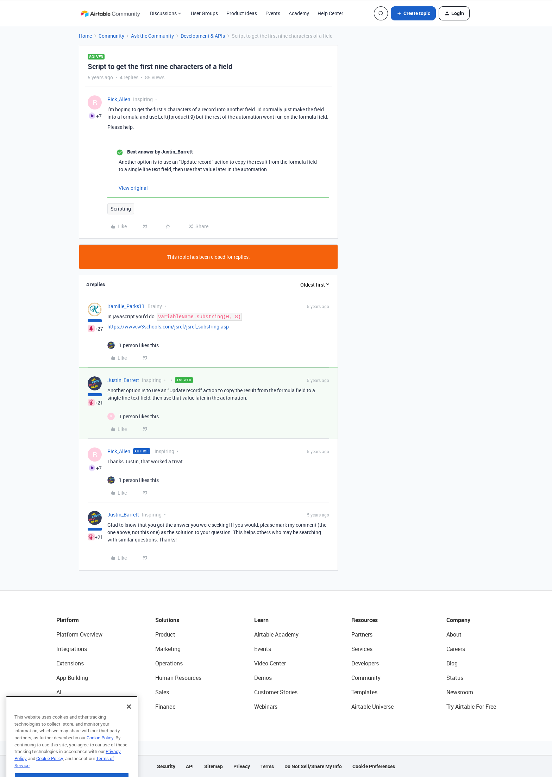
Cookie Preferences (373, 766)
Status (454, 678)
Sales (162, 692)
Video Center (270, 663)
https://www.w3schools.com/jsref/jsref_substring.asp (168, 326)
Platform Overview (79, 634)
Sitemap (213, 766)
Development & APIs (203, 35)
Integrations (71, 649)
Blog (452, 663)
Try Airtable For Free (471, 706)
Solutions (167, 620)
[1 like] (133, 345)
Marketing (168, 649)
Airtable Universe (372, 706)
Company (458, 620)
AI (59, 692)
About (454, 634)
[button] (413, 13)
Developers (365, 663)
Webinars (265, 706)
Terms (267, 766)
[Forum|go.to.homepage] (110, 13)
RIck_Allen (118, 99)
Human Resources (178, 678)
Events (272, 13)
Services (361, 649)
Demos (263, 678)
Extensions (70, 663)
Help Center (330, 13)
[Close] (129, 724)
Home (85, 35)
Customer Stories (275, 692)
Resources (364, 620)
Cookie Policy (100, 755)
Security (166, 766)
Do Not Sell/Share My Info (313, 766)
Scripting (121, 208)
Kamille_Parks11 (126, 306)
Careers (455, 649)
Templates (364, 692)
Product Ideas (241, 13)
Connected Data (76, 706)
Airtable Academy (276, 634)
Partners (361, 634)
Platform (67, 620)
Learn (261, 620)
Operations (169, 663)
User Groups (204, 13)
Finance (165, 706)
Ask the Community (152, 35)
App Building (72, 678)
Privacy (241, 766)
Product (165, 634)
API (190, 766)
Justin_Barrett (123, 380)
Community (111, 35)
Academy (299, 13)
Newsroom (459, 692)
